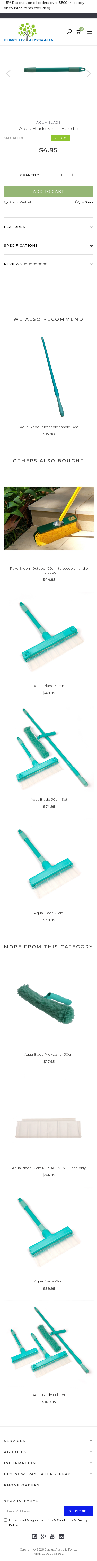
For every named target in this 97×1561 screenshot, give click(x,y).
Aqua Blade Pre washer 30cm (49, 1054)
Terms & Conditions (58, 1520)
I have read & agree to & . (45, 1522)
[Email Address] (34, 1511)
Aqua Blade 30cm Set (49, 799)
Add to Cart (48, 191)
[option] (48, 79)
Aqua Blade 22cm (49, 913)
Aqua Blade (48, 122)
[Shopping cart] (79, 32)
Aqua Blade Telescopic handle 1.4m (49, 427)
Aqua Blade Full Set (49, 1395)
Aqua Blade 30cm (49, 686)
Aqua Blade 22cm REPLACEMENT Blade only (49, 1168)
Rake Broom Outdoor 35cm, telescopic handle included (49, 570)
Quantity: (30, 175)
